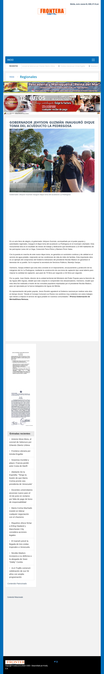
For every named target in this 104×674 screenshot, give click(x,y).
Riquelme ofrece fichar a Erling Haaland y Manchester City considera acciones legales (20, 529)
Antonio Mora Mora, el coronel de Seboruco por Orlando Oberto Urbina (33, 66)
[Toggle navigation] (93, 59)
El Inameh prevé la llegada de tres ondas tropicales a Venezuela (19, 544)
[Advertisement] (52, 36)
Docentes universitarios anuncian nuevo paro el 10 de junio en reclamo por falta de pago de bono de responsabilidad (20, 496)
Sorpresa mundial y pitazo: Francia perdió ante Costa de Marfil (19, 463)
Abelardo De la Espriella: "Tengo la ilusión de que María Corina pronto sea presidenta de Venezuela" (20, 478)
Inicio (10, 59)
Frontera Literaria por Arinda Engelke (75, 66)
